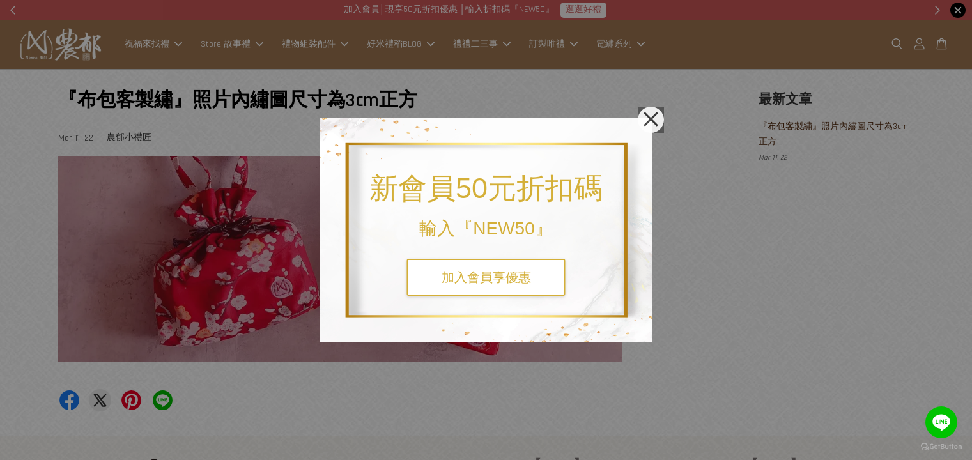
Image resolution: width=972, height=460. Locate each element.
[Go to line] (941, 422)
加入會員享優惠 (486, 277)
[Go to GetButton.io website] (941, 447)
